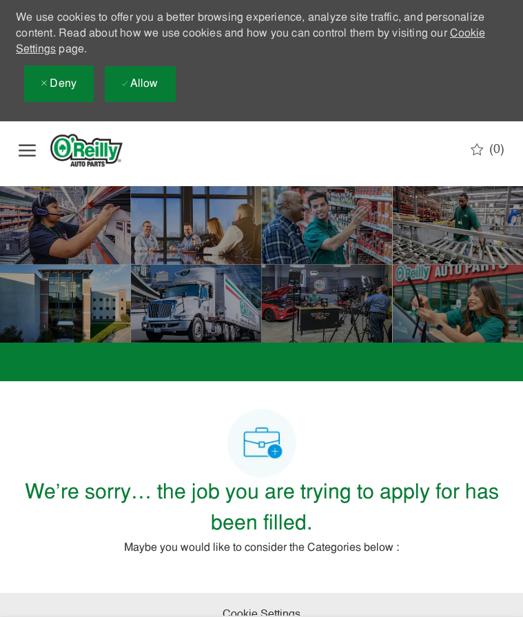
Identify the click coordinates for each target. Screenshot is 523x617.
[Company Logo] (98, 150)
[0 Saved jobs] (487, 149)
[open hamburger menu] (27, 150)
